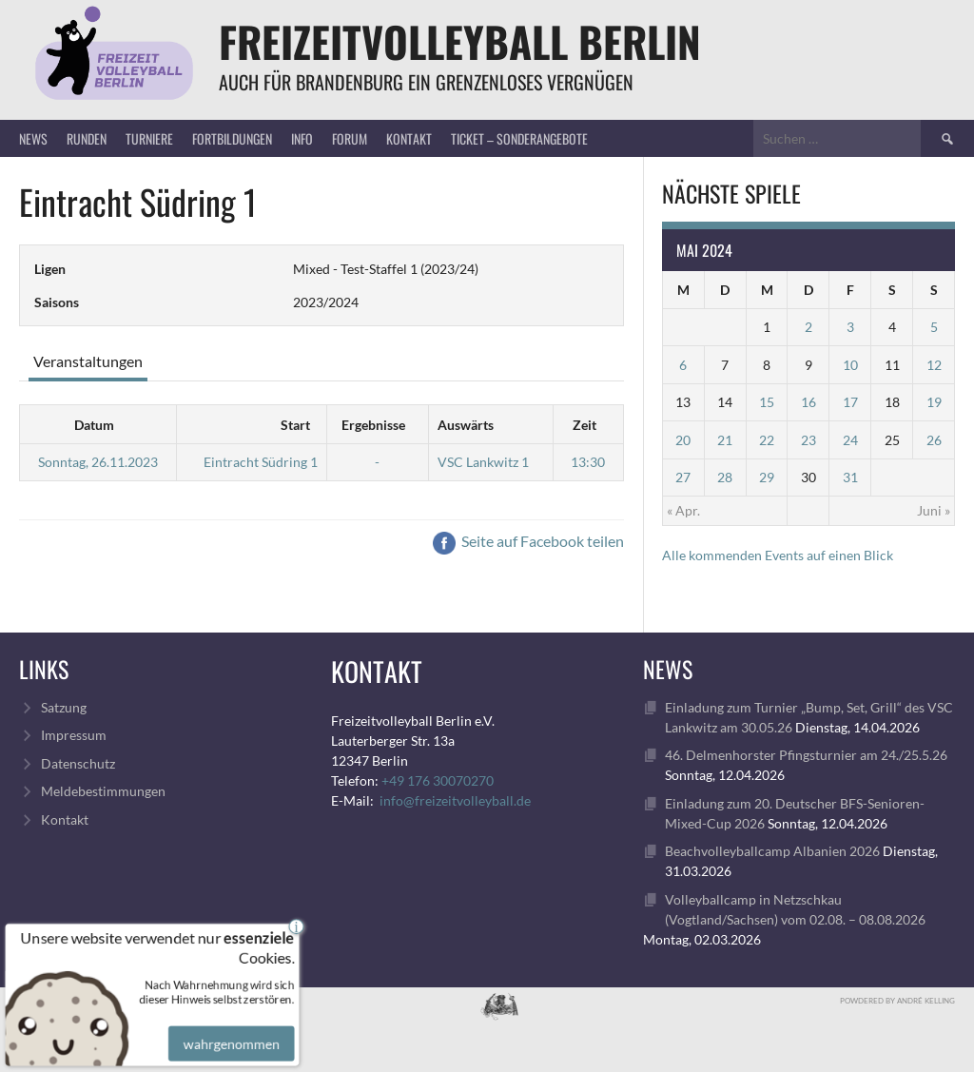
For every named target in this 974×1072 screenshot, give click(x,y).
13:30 (588, 462)
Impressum (74, 735)
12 (934, 365)
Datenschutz (78, 763)
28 (724, 477)
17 (850, 402)
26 (934, 440)
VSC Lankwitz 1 (483, 462)
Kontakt (409, 138)
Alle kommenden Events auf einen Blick (777, 555)
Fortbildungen (232, 138)
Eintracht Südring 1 (261, 462)
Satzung (64, 707)
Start (295, 425)
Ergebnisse (373, 425)
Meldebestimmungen (103, 791)
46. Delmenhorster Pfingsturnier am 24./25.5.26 (806, 755)
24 (850, 440)
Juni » (933, 510)
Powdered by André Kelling (897, 1000)
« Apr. (683, 510)
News (33, 138)
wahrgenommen (229, 1033)
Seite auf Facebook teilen (528, 541)
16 (808, 402)
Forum (349, 138)
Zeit (584, 425)
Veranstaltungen (88, 361)
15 (766, 402)
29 (766, 477)
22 (766, 440)
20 (683, 440)
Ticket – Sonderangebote (519, 138)
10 (850, 365)
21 (724, 440)
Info (302, 138)
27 (683, 477)
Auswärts (466, 425)
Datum (94, 425)
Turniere (149, 138)
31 (850, 477)
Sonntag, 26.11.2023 (98, 462)
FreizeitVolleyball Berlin (460, 41)
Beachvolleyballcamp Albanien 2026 (772, 851)
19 (934, 402)
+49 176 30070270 (437, 780)
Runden (87, 138)
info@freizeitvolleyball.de (455, 800)
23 (808, 440)
